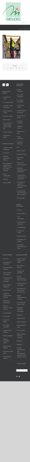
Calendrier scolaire (8, 116)
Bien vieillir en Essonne (21, 266)
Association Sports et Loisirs (8, 268)
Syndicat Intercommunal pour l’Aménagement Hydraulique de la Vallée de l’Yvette (21, 352)
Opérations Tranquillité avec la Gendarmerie (22, 169)
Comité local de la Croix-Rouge (21, 284)
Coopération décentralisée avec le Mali (22, 246)
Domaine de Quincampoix (6, 301)
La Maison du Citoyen (20, 106)
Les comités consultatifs (20, 101)
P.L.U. (18, 147)
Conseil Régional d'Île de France (21, 303)
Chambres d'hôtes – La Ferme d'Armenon (7, 279)
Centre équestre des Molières (7, 273)
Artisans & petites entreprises (7, 148)
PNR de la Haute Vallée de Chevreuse (21, 335)
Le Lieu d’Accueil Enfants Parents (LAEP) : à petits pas (7, 125)
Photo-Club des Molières (7, 347)
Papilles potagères (8, 335)
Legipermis (20, 315)
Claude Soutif (6, 290)
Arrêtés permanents (20, 137)
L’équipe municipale (20, 90)
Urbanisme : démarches (20, 143)
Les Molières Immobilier (6, 326)
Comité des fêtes (21, 236)
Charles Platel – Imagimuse (7, 286)
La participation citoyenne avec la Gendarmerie (21, 176)
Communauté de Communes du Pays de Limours (21, 290)
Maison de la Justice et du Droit (21, 163)
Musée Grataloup (21, 322)
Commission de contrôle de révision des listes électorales (21, 184)
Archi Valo (5, 258)
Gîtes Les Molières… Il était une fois (7, 307)
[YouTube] (7, 84)
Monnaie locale (21, 318)
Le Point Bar (6, 316)
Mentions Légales (21, 363)
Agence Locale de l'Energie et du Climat (21, 260)
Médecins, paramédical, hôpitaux (6, 158)
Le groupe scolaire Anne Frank (8, 106)
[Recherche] (17, 370)
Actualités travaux (21, 154)
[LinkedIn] (3, 84)
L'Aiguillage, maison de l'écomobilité (20, 309)
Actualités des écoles (6, 98)
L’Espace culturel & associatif (21, 111)
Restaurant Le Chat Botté (8, 352)
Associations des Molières (21, 240)
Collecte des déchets (20, 158)
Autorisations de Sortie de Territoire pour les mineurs (22, 192)
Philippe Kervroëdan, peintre (6, 340)
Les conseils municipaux (20, 95)
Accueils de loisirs (7, 132)
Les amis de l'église (6, 320)
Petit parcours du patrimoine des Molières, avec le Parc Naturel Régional (7, 167)
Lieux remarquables (6, 175)
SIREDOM (19, 344)
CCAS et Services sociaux (21, 116)
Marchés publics (21, 150)
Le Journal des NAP (8, 102)
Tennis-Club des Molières (7, 357)
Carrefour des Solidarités (20, 272)
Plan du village (7, 182)
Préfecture (19, 341)
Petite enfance (7, 119)
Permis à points (21, 330)
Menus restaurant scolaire (7, 112)
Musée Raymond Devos (21, 326)
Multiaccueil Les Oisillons (7, 331)
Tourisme (5, 179)
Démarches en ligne (20, 132)
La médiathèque (21, 227)
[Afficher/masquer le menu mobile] (27, 22)
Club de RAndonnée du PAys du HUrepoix (21, 278)
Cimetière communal (19, 122)
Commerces (6, 153)
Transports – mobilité (20, 127)
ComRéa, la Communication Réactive (7, 295)
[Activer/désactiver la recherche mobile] (23, 22)
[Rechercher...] (22, 370)
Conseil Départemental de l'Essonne (21, 297)
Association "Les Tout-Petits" (7, 263)
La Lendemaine (7, 313)
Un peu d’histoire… (22, 213)
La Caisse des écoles (6, 136)
